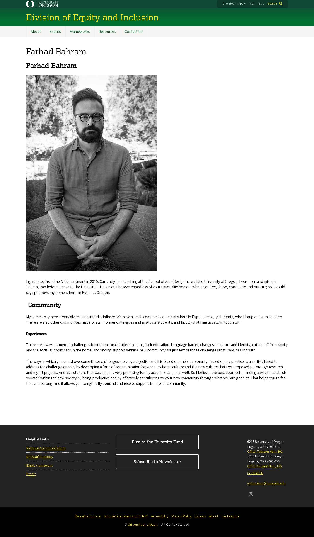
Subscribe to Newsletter (157, 461)
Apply (242, 4)
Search (272, 4)
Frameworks (80, 31)
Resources (107, 31)
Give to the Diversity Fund (157, 441)
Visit (251, 4)
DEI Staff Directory (39, 456)
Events (55, 31)
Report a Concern (88, 516)
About (36, 31)
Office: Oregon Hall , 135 (264, 466)
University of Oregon (142, 524)
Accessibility (159, 516)
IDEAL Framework (39, 465)
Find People (230, 516)
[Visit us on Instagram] (251, 494)
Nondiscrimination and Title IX (126, 516)
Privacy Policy (181, 516)
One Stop (228, 4)
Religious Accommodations (46, 448)
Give (261, 4)
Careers (200, 516)
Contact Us (134, 31)
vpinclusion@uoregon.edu (266, 483)
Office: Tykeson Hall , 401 (265, 451)
